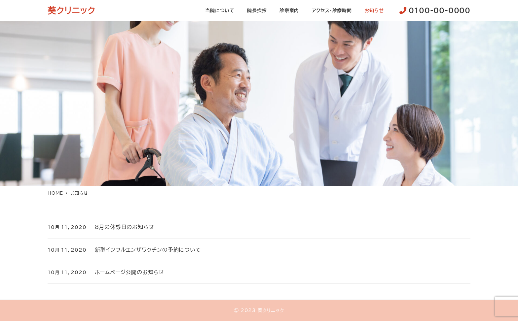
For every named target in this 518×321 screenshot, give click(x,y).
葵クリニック (71, 10)
